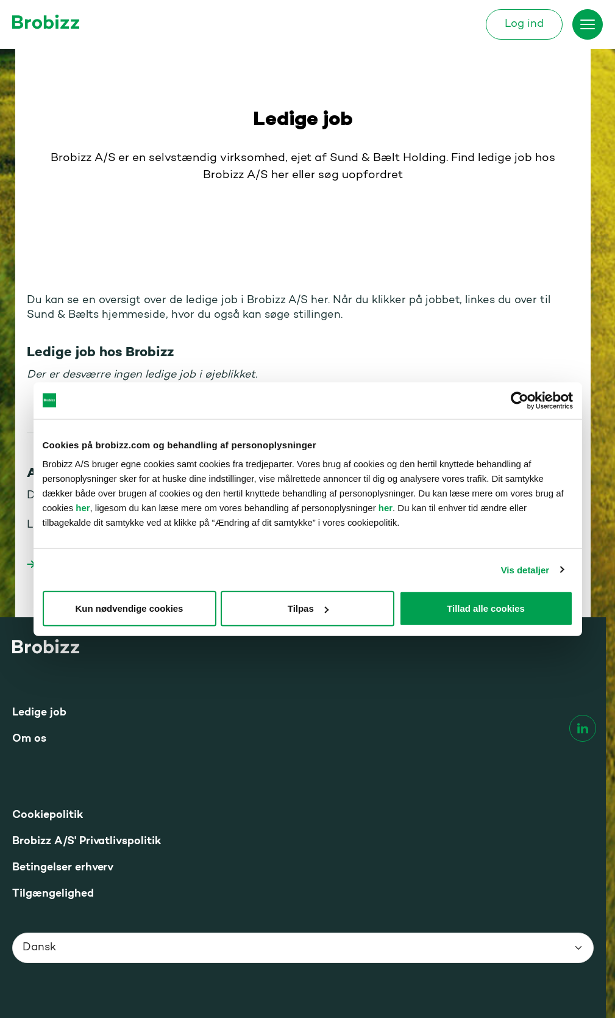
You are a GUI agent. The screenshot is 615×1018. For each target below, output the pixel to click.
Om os (29, 739)
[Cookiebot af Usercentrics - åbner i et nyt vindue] (519, 400)
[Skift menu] (587, 24)
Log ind (524, 24)
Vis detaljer (525, 569)
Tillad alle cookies (486, 608)
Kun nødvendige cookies (129, 608)
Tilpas (308, 608)
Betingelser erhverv (62, 867)
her (83, 508)
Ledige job (39, 713)
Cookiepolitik (47, 815)
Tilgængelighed (53, 894)
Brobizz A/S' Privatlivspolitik (86, 841)
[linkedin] (582, 728)
